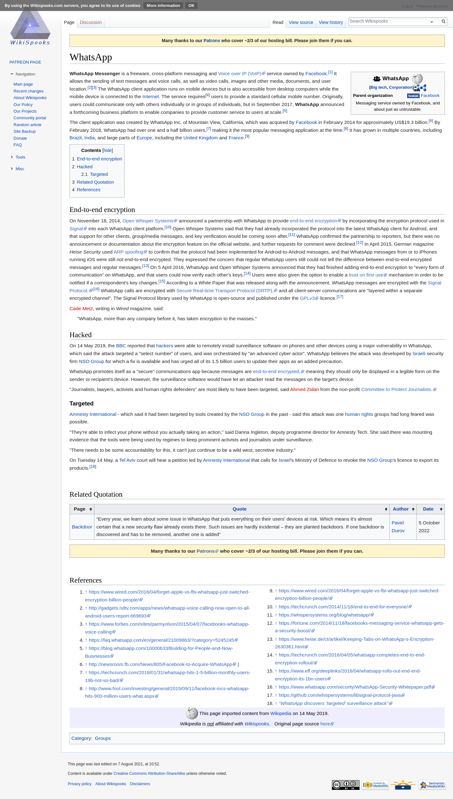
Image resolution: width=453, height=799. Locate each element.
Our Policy (23, 104)
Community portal (30, 117)
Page (69, 22)
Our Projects (25, 111)
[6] (431, 120)
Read (277, 22)
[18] (92, 466)
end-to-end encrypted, (276, 371)
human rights (359, 414)
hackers (164, 345)
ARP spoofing (128, 251)
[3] (94, 87)
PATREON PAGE (25, 62)
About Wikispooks (30, 97)
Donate (20, 138)
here (325, 723)
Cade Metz (81, 308)
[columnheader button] (242, 509)
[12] (359, 242)
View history (331, 22)
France (236, 137)
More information (163, 5)
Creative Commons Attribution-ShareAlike (149, 773)
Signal (76, 228)
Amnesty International (93, 414)
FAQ (18, 144)
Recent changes (28, 91)
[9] (247, 136)
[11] (291, 234)
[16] (96, 289)
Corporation (400, 87)
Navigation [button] (25, 74)
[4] (207, 94)
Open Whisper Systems (148, 220)
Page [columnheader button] (80, 508)
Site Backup (25, 131)
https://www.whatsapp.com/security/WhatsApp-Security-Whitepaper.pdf (355, 687)
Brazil (75, 137)
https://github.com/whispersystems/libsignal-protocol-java (340, 695)
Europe (144, 137)
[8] (346, 128)
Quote (239, 508)
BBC (121, 345)
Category (81, 738)
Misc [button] (20, 168)
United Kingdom (200, 137)
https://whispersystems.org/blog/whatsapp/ (324, 614)
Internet (151, 96)
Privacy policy (80, 784)
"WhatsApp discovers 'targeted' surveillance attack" (334, 703)
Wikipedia (280, 713)
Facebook (430, 95)
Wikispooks (256, 723)
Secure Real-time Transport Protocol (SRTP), (225, 290)
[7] (208, 128)
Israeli (418, 353)
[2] (89, 87)
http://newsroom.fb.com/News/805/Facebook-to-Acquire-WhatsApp (160, 664)
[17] (340, 296)
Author (401, 508)
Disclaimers (140, 784)
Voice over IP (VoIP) (239, 73)
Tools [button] (20, 157)
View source (301, 22)
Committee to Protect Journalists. (397, 389)
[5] (285, 110)
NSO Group (91, 361)
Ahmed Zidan (304, 389)
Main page (23, 84)
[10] (168, 226)
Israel (285, 460)
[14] (247, 273)
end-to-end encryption (313, 220)
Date (428, 508)
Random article (28, 124)
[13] (145, 265)
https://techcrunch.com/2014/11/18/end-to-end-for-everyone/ (343, 606)
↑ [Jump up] (86, 592)
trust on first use (366, 274)
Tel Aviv (127, 460)
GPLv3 (307, 298)
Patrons (212, 40)
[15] (162, 281)
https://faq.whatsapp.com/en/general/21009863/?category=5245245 (161, 640)
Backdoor (82, 526)
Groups (103, 738)
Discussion (91, 22)
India (89, 137)
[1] (330, 71)
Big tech (379, 87)
